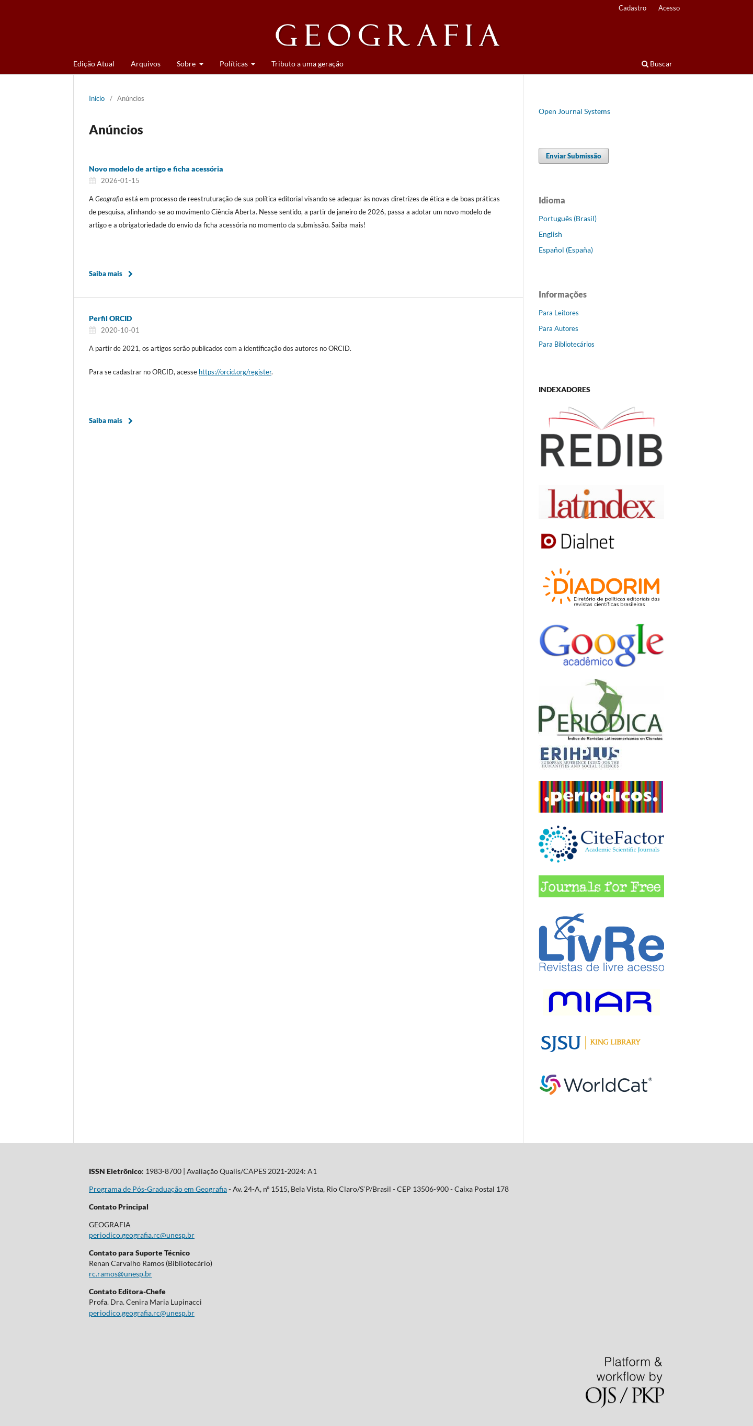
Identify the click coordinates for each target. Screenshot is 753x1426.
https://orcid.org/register (235, 372)
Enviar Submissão (573, 156)
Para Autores (558, 328)
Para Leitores (559, 313)
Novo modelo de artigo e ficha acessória (156, 168)
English (550, 234)
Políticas (234, 63)
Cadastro (632, 8)
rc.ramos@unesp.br (120, 1273)
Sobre (187, 63)
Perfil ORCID (110, 318)
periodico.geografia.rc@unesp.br (142, 1234)
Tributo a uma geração (307, 63)
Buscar (657, 63)
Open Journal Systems (574, 111)
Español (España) (566, 249)
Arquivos (146, 63)
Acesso (669, 8)
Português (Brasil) (568, 218)
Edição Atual (94, 63)
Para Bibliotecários (567, 344)
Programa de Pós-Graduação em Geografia (158, 1188)
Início (97, 98)
